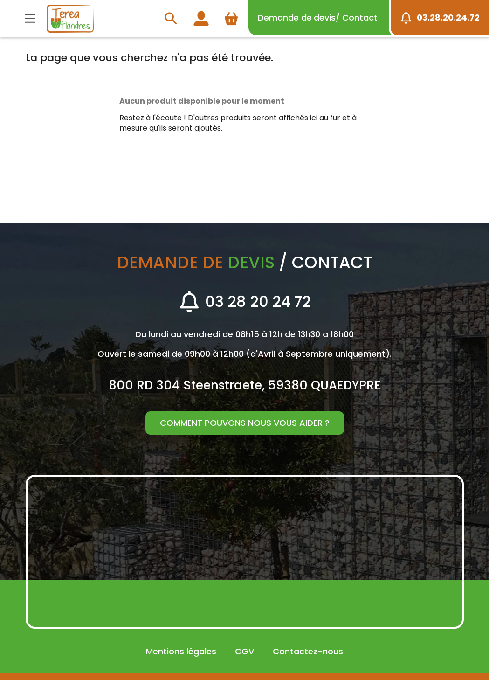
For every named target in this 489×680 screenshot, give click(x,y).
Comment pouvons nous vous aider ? (245, 423)
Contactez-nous (308, 651)
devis (318, 17)
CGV (244, 651)
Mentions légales (181, 651)
